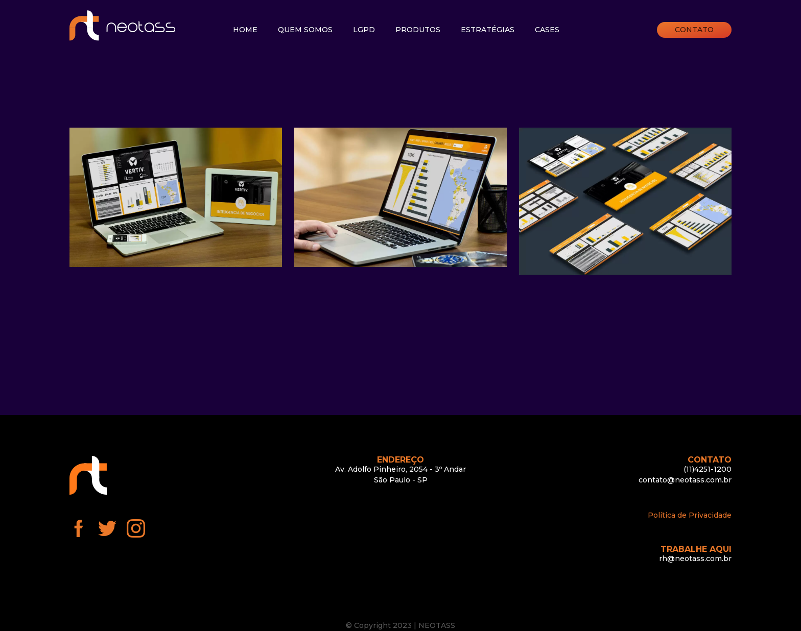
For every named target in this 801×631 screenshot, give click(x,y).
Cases (547, 30)
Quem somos (305, 30)
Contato (694, 29)
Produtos (417, 30)
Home (245, 30)
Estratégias (487, 30)
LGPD (364, 30)
